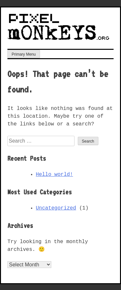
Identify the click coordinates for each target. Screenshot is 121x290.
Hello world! (54, 173)
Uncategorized (56, 207)
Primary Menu (24, 53)
